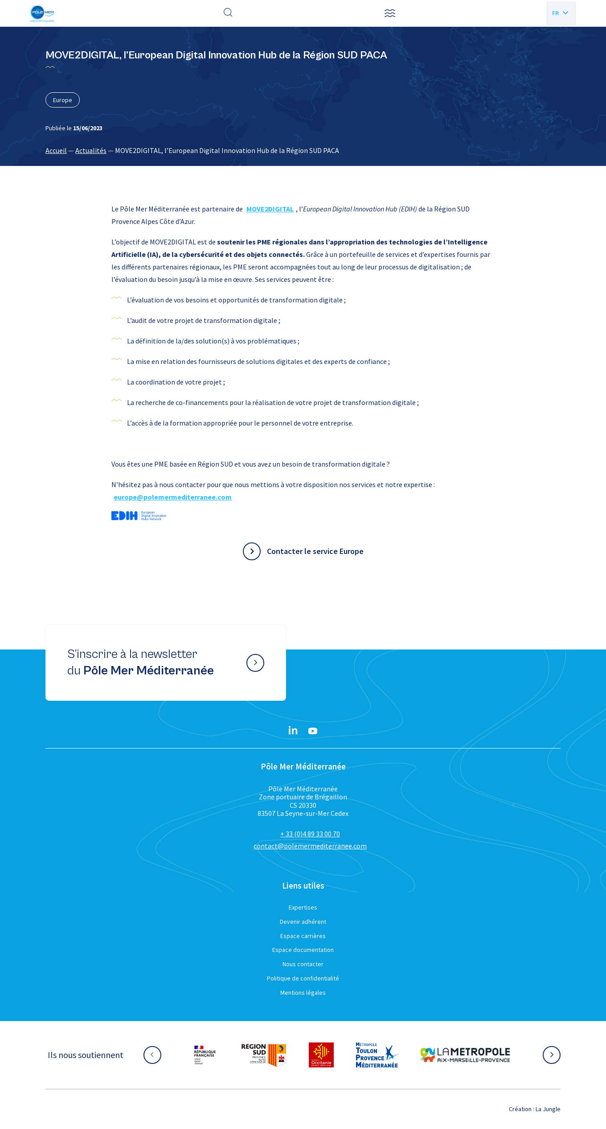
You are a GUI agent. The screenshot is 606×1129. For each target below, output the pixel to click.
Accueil (56, 150)
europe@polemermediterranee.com (173, 496)
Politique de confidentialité (303, 978)
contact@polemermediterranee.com (310, 845)
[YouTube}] (312, 731)
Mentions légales (303, 992)
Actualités (90, 150)
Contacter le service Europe (315, 551)
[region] (303, 150)
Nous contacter (303, 964)
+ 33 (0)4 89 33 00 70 (310, 833)
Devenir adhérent (303, 922)
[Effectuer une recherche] (228, 13)
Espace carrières (303, 936)
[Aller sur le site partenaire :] (205, 1054)
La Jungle (548, 1109)
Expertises (303, 907)
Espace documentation (303, 950)
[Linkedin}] (293, 731)
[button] (390, 13)
